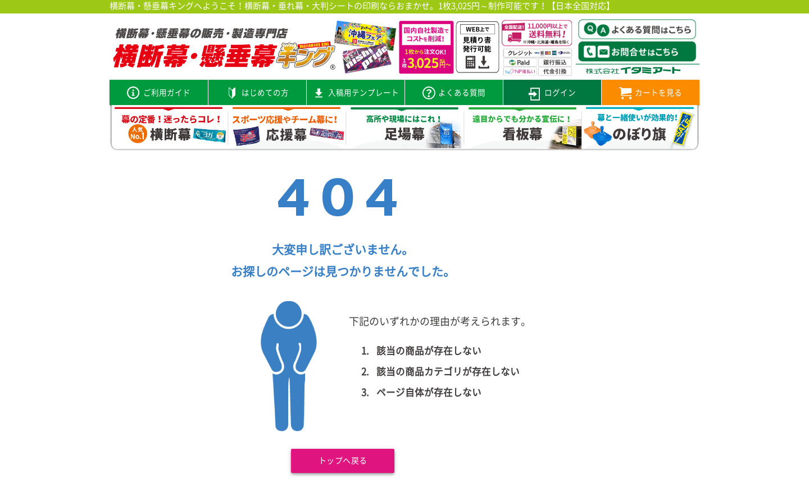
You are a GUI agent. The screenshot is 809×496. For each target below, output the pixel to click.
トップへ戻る (343, 462)
